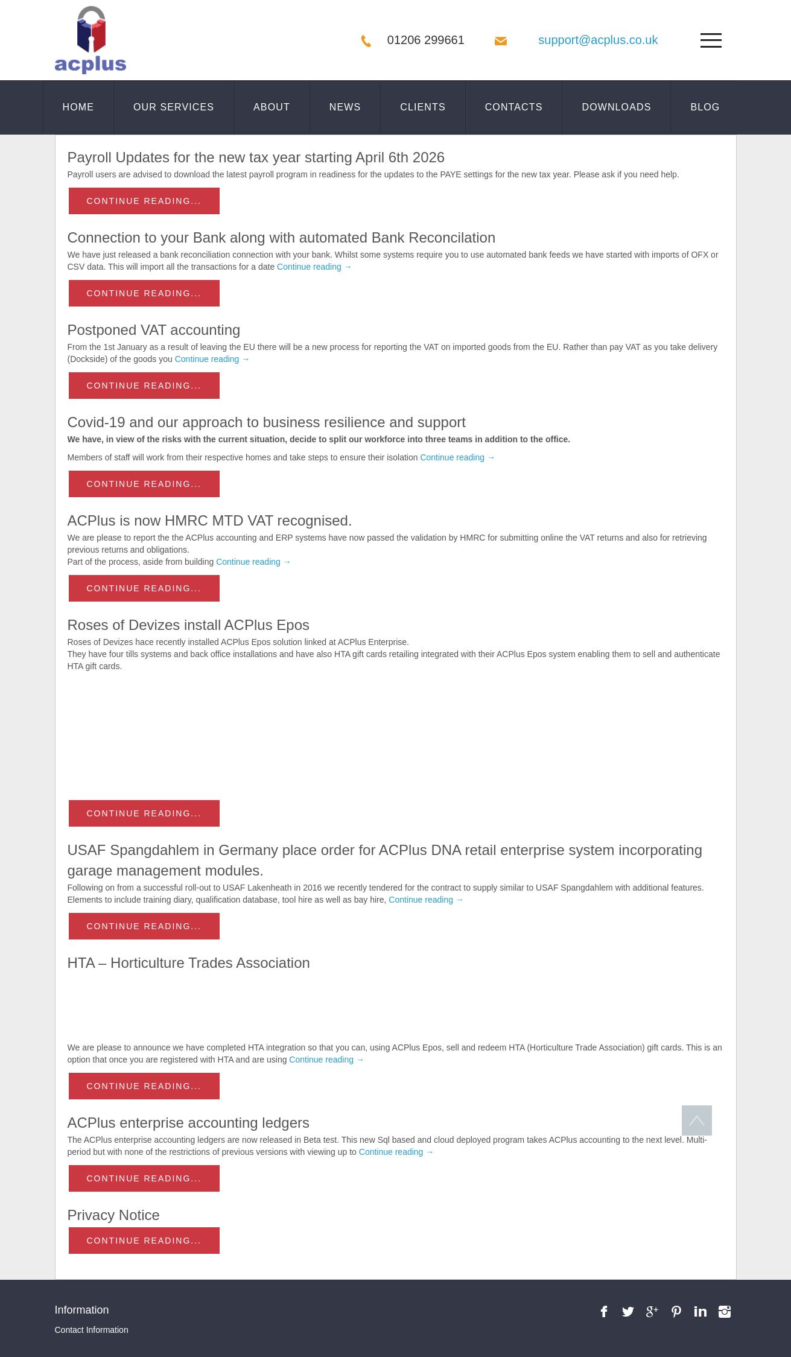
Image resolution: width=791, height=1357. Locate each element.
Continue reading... (144, 201)
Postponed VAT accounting (154, 330)
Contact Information (92, 1330)
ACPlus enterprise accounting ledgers (189, 1122)
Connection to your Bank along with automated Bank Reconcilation (282, 237)
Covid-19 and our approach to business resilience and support (267, 422)
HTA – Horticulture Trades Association (189, 963)
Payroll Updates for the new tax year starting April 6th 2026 (256, 157)
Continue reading (314, 267)
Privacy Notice (114, 1215)
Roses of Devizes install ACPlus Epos (189, 625)
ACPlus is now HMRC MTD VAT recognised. (210, 520)
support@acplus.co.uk (598, 39)
